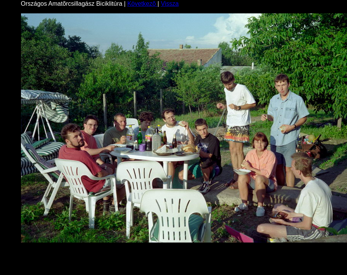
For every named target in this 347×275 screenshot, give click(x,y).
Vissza (170, 3)
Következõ (142, 3)
